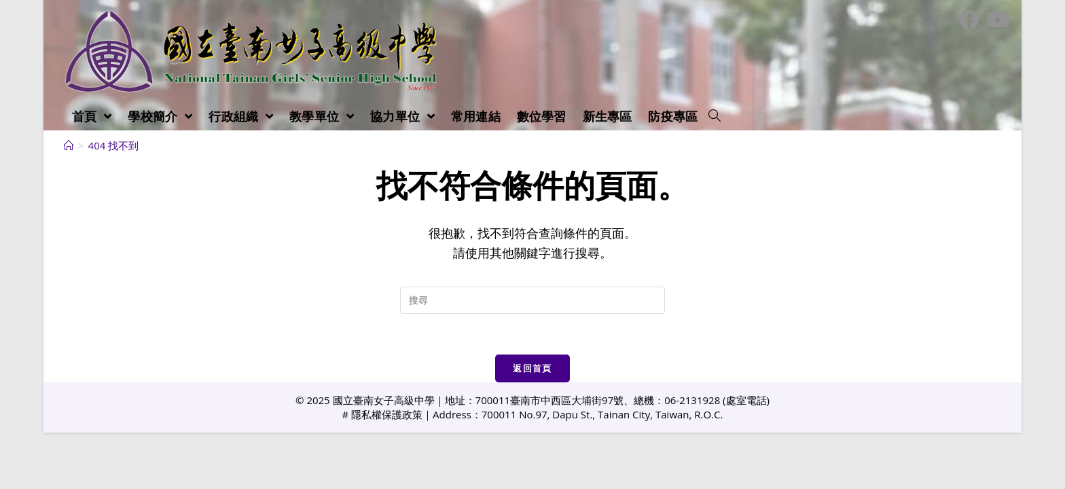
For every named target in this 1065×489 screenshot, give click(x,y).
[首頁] (69, 145)
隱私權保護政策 (386, 414)
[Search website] (714, 116)
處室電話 (746, 400)
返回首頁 (532, 368)
